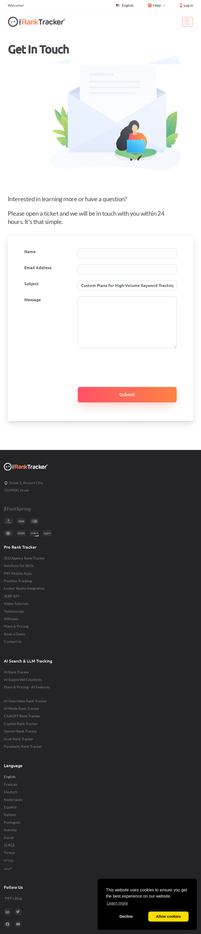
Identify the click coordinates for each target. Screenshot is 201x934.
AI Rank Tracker (16, 672)
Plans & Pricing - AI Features (27, 687)
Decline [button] (126, 916)
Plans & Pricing (16, 626)
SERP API (11, 596)
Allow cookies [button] (168, 916)
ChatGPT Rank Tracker (22, 716)
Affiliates (11, 619)
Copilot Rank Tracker (21, 723)
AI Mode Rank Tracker (21, 708)
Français (11, 784)
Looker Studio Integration (24, 588)
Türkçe (9, 852)
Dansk (9, 837)
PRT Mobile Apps (18, 573)
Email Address (37, 267)
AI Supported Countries (23, 679)
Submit (127, 394)
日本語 (9, 845)
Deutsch (10, 792)
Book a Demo (14, 634)
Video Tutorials (16, 603)
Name (30, 251)
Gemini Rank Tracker (20, 731)
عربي (8, 868)
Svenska (10, 830)
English (124, 5)
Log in (186, 5)
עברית (8, 860)
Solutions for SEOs (19, 565)
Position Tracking (18, 581)
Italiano (10, 814)
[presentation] (106, 364)
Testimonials (14, 611)
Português (12, 822)
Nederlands (13, 799)
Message (32, 299)
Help (154, 5)
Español (10, 807)
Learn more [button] (117, 903)
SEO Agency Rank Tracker (24, 558)
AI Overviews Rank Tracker (25, 701)
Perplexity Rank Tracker (23, 746)
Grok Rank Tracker (19, 739)
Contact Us (13, 641)
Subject (31, 283)
